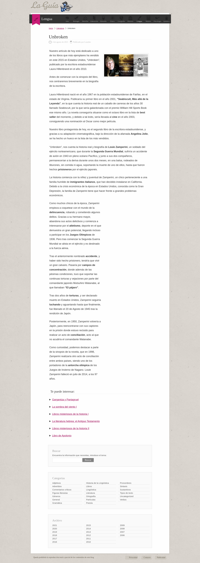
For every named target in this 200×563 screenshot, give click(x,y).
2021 (54, 525)
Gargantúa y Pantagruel (65, 399)
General (56, 499)
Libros (89, 486)
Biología (76, 19)
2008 (122, 528)
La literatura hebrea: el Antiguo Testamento (76, 421)
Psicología (157, 19)
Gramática (57, 503)
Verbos (123, 499)
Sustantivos (125, 489)
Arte (67, 19)
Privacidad (133, 557)
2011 (88, 538)
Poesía (89, 503)
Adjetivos (56, 483)
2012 (88, 535)
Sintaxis (123, 486)
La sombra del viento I (64, 406)
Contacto (147, 557)
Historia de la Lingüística (97, 483)
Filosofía (103, 19)
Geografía (121, 19)
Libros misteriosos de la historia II (70, 428)
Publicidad (161, 557)
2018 (54, 535)
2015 (88, 525)
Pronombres (125, 483)
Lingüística (91, 489)
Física (112, 19)
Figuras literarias (60, 493)
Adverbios (57, 486)
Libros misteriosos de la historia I (70, 414)
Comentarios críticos (61, 489)
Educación (94, 19)
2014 (88, 528)
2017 (54, 538)
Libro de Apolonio (61, 435)
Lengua (139, 19)
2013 (88, 532)
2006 (122, 535)
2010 (88, 542)
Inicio (51, 28)
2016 (54, 542)
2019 (54, 532)
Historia (130, 19)
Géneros (56, 496)
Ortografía (91, 496)
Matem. (148, 19)
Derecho (85, 19)
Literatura (60, 28)
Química (166, 19)
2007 (122, 532)
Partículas (90, 499)
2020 (54, 528)
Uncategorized (126, 496)
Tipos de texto (126, 493)
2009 (122, 525)
